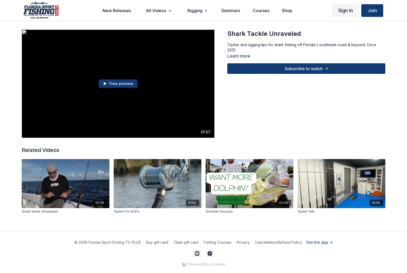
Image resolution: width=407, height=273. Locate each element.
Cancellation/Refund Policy (278, 242)
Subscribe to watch (307, 68)
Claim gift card (186, 242)
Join (372, 10)
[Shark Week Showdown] (65, 211)
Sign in (345, 10)
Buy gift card (157, 242)
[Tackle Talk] (341, 211)
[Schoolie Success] (249, 211)
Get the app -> (319, 242)
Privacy (243, 242)
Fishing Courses (218, 242)
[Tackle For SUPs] (157, 211)
